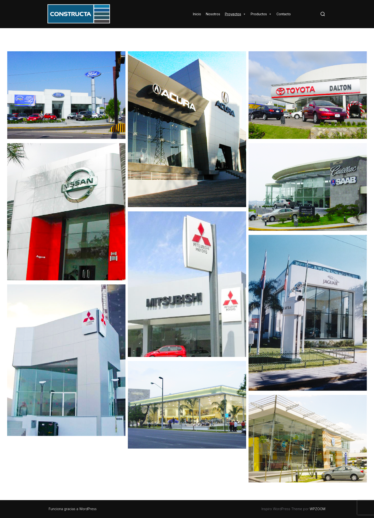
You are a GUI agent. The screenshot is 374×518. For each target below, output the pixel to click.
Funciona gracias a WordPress (73, 509)
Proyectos (235, 14)
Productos (261, 14)
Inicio (197, 14)
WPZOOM (317, 509)
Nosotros (213, 14)
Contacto (283, 14)
